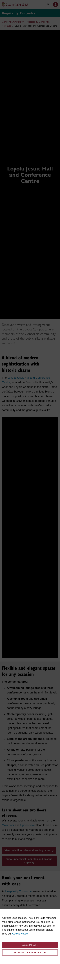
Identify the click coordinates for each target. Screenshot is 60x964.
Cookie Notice (20, 933)
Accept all (30, 944)
